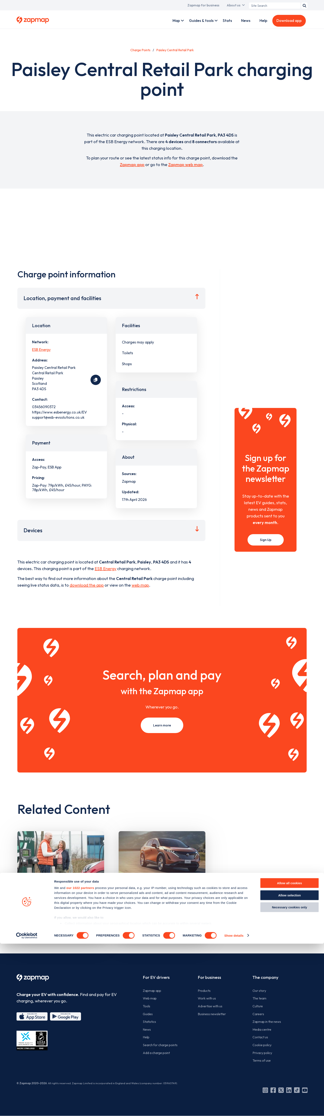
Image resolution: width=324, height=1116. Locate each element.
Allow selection (289, 1067)
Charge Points (140, 50)
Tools (146, 1006)
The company (265, 977)
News (245, 20)
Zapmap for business (203, 5)
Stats (227, 20)
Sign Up (265, 540)
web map (140, 585)
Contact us (260, 1037)
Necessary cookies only (289, 1080)
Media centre (262, 1029)
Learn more (162, 725)
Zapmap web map (185, 164)
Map (176, 20)
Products (204, 991)
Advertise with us (210, 1006)
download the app (87, 585)
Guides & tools (201, 20)
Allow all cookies (289, 1055)
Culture (258, 1006)
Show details (233, 1108)
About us (233, 5)
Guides (148, 1014)
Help (263, 20)
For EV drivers (156, 977)
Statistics (149, 1022)
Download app (289, 20)
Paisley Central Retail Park (175, 50)
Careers (258, 1014)
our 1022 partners (80, 1060)
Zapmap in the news (267, 1022)
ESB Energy (41, 349)
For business (209, 977)
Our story (259, 991)
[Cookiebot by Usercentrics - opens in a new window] (27, 1108)
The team (259, 998)
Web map (150, 998)
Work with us (207, 998)
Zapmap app (132, 164)
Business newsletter (212, 1014)
